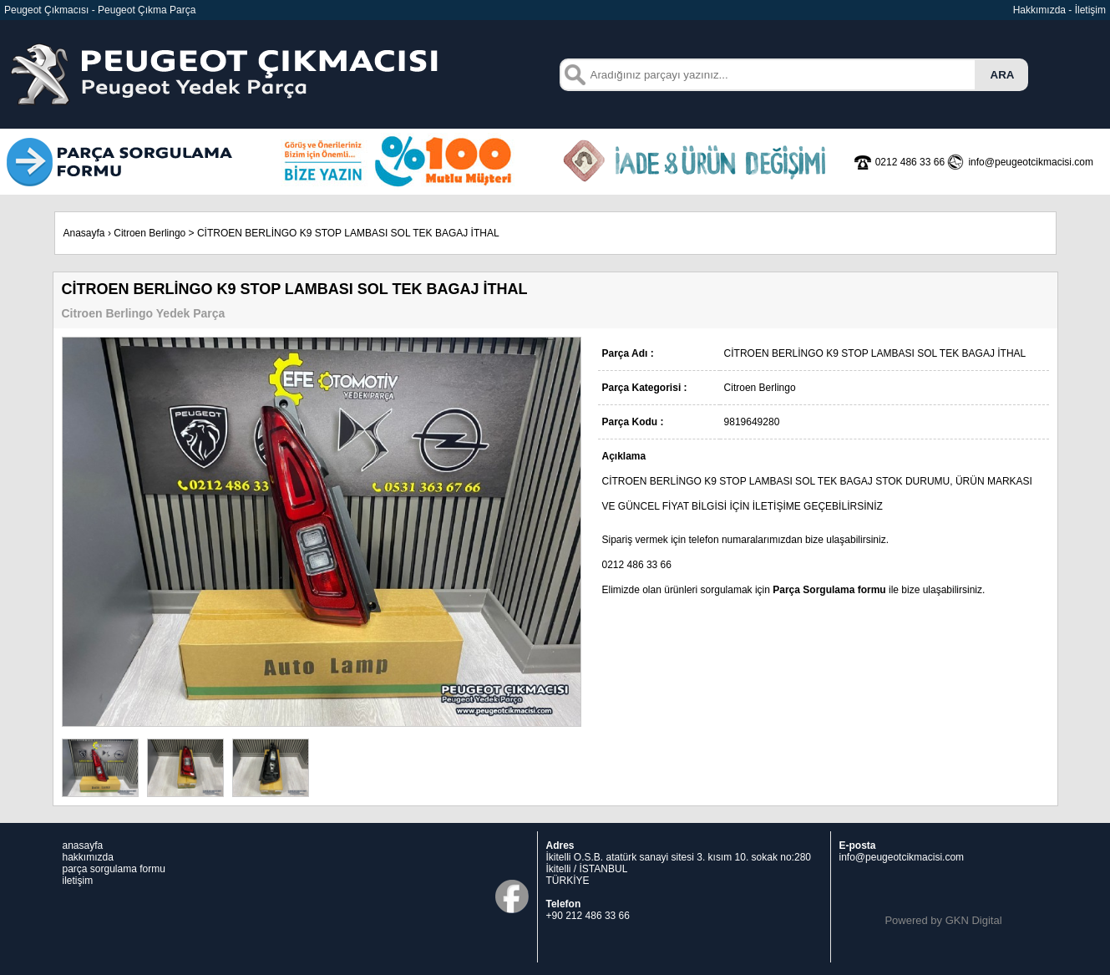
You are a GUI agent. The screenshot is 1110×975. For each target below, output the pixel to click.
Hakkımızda (1039, 10)
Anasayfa (84, 233)
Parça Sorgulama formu (829, 590)
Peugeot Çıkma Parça (146, 10)
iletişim (78, 880)
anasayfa (83, 845)
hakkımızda (88, 857)
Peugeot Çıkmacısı (46, 10)
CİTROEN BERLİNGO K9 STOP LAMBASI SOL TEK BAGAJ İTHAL (348, 233)
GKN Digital (973, 920)
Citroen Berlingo (149, 233)
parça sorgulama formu (114, 869)
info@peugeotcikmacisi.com (902, 857)
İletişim (1090, 10)
